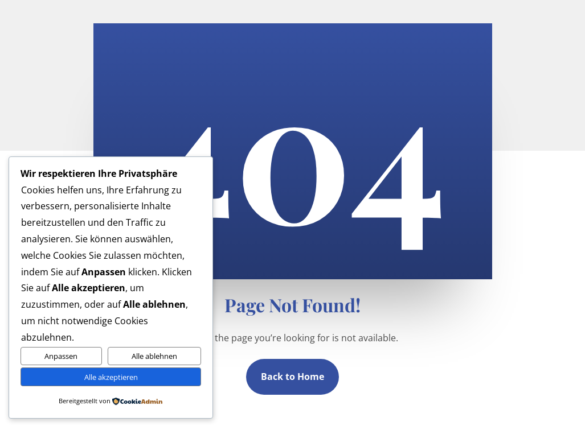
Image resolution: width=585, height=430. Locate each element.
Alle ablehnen (154, 356)
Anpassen (60, 356)
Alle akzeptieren (111, 377)
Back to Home (292, 376)
